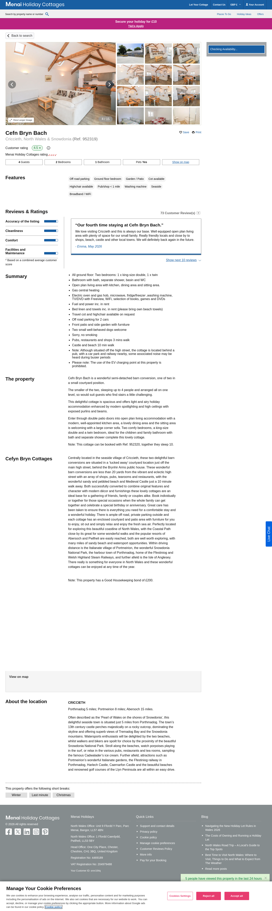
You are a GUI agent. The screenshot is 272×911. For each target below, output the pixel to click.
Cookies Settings (180, 895)
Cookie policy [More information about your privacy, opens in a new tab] (53, 906)
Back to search (21, 35)
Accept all (237, 895)
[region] (136, 896)
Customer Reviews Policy (156, 848)
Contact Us (219, 4)
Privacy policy (148, 831)
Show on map (180, 162)
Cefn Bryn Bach (26, 133)
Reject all (208, 895)
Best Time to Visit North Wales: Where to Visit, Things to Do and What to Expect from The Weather (232, 858)
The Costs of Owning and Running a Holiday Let (233, 837)
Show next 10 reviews (181, 260)
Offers (260, 14)
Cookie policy (148, 837)
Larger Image (21, 120)
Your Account (255, 4)
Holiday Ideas (244, 14)
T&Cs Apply (136, 26)
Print (198, 132)
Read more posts (216, 868)
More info (146, 854)
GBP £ (235, 4)
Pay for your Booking (153, 860)
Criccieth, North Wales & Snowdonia (52, 139)
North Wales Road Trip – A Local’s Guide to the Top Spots (232, 847)
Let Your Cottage (198, 4)
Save (186, 132)
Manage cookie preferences (157, 843)
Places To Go (224, 14)
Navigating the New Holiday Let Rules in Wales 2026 (230, 827)
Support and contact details (157, 825)
